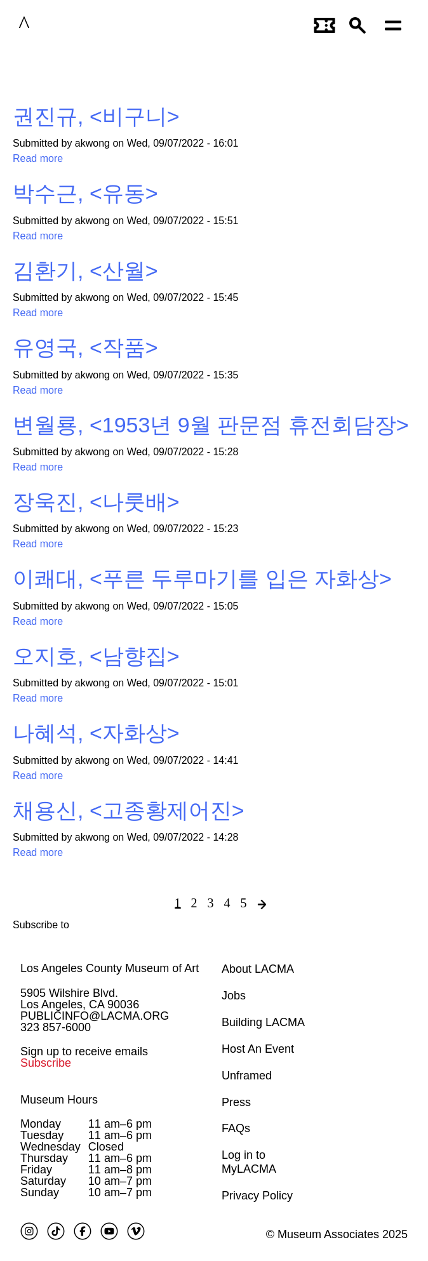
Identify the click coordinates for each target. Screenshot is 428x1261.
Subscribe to (41, 924)
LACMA (62, 24)
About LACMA (258, 969)
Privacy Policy (257, 1195)
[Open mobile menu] (396, 24)
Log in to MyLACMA (249, 1162)
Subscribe (45, 1063)
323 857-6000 (55, 1027)
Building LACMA (263, 1022)
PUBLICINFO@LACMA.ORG (94, 1016)
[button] (360, 24)
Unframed (247, 1075)
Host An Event (258, 1049)
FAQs (236, 1128)
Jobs (234, 995)
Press (236, 1102)
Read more (38, 158)
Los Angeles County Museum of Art (109, 968)
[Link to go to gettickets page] (325, 24)
